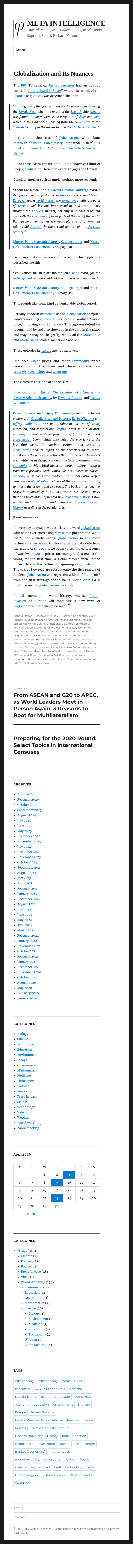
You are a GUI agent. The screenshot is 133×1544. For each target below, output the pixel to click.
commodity (80, 361)
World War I (23, 1483)
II (99, 580)
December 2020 (28, 967)
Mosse (94, 241)
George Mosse (60, 635)
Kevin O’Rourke (70, 397)
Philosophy (25, 1081)
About (18, 1508)
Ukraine (40, 601)
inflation (80, 1436)
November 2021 (28, 946)
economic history (77, 497)
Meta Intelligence (66, 23)
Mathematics (27, 1070)
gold (96, 117)
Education (24, 1049)
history (65, 195)
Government (26, 1065)
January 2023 (27, 893)
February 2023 (28, 888)
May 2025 (24, 831)
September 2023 (29, 867)
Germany (22, 1428)
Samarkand (38, 148)
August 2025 (26, 815)
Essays (66, 615)
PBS (24, 85)
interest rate (24, 1444)
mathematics (59, 1451)
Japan (64, 1444)
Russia (84, 1459)
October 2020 (27, 977)
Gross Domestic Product (51, 1428)
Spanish (19, 96)
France (88, 1420)
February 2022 (28, 935)
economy (19, 434)
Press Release (27, 1096)
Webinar (23, 1117)
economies (68, 200)
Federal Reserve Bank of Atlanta (39, 1420)
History (52, 1436)
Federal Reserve (42, 1412)
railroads (20, 371)
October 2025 (27, 805)
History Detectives (62, 85)
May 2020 (24, 988)
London (89, 1444)
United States (55, 1475)
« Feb (31, 1214)
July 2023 (24, 878)
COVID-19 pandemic (50, 1389)
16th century (80, 615)
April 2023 (24, 883)
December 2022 (28, 899)
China (68, 143)
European (19, 200)
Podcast (23, 1086)
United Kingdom (27, 1475)
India (65, 1436)
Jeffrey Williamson (57, 413)
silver (82, 117)
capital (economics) (25, 623)
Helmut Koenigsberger (74, 643)
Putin (94, 595)
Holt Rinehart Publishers (31, 247)
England (83, 1404)
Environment (27, 1055)
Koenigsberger (71, 241)
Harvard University (29, 1436)
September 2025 (29, 810)
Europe (23, 206)
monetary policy (27, 1459)
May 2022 (24, 920)
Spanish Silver (44, 90)
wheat (50, 319)
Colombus (58, 148)
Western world (81, 1475)
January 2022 (27, 941)
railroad (24, 655)
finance (72, 1420)
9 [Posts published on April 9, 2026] (57, 1182)
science (20, 1467)
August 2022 (26, 904)
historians (47, 314)
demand (75, 1389)
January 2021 (26, 962)
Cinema (22, 1039)
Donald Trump (26, 1396)
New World (82, 122)
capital (62, 429)
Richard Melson (22, 615)
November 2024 (29, 841)
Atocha (95, 111)
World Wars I (82, 580)
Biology (22, 1034)
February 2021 (27, 956)
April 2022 (25, 925)
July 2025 (24, 820)
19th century (24, 1381)
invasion (19, 601)
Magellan (76, 148)
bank (75, 273)
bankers (31, 278)
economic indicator (55, 1396)
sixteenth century (62, 190)
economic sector (66, 627)
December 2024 (28, 836)
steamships (36, 371)
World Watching (29, 1123)
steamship (80, 655)
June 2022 (24, 914)
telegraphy (20, 658)
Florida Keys (27, 111)
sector (46, 476)
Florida (30, 635)
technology (73, 1467)
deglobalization (25, 606)
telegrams (59, 371)
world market (45, 200)
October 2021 (27, 951)
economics (20, 465)
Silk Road (60, 655)
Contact (19, 1517)
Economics (25, 1044)
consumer (22, 1389)
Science (22, 1102)
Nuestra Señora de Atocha (78, 651)
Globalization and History (50, 418)
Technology (26, 1107)
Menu (21, 50)
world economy (39, 662)
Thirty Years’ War (84, 127)
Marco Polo (21, 143)
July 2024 (24, 846)
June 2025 (24, 825)
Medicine (24, 1075)
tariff (57, 1467)
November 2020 (29, 972)
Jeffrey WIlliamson (84, 647)
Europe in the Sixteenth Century (36, 241)
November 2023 (29, 857)
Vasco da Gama (76, 658)
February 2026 (28, 799)
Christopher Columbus (61, 623)
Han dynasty (53, 143)
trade (95, 424)
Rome (37, 143)
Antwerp (82, 190)
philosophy (52, 1459)
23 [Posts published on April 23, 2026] (57, 1198)
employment (63, 1404)
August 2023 (26, 873)
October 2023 (27, 862)
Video (21, 1112)
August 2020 (26, 982)
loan (76, 1444)
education (41, 1404)
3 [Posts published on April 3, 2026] (69, 1174)
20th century (48, 1381)
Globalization (78, 635)
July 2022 (24, 909)
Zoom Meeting (28, 1128)
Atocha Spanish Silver (73, 619)
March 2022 (26, 930)
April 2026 (25, 794)
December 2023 (28, 852)
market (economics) (30, 1451)
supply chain (40, 1467)
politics (70, 1459)
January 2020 (27, 998)
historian (43, 647)
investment (46, 1444)
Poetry (22, 1091)
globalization (68, 138)
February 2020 (28, 993)
